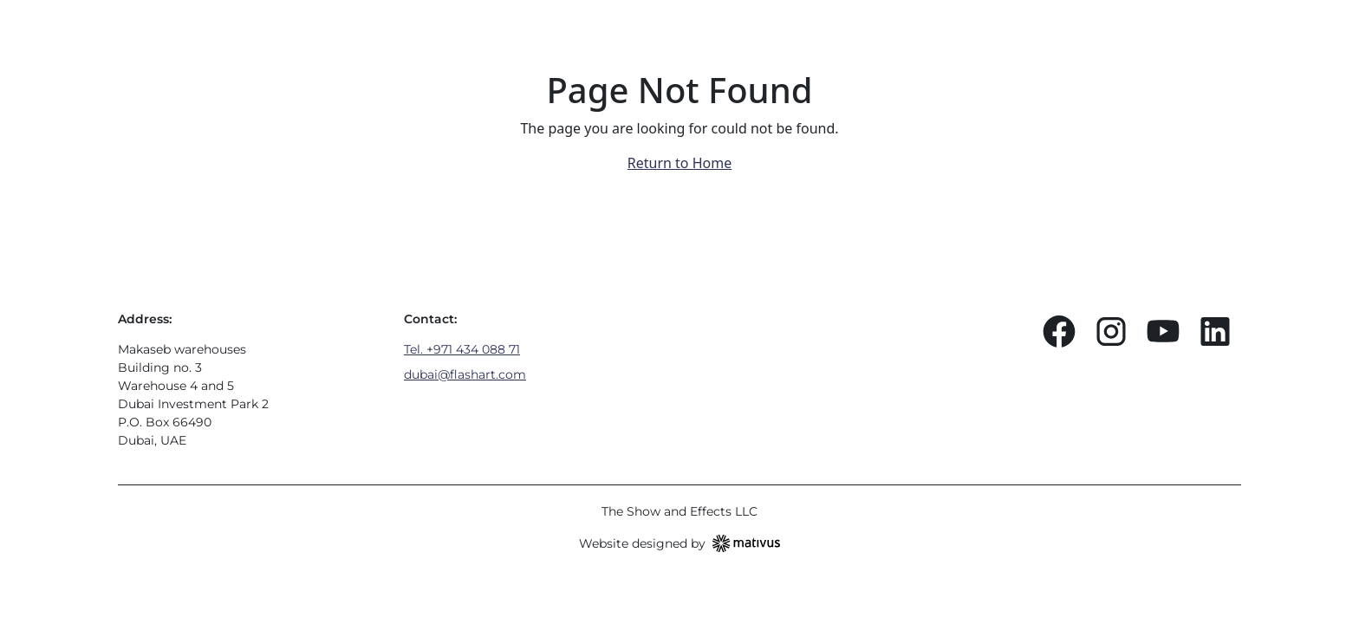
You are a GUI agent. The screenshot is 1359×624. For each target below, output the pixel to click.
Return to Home (679, 162)
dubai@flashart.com (465, 374)
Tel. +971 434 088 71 (462, 349)
